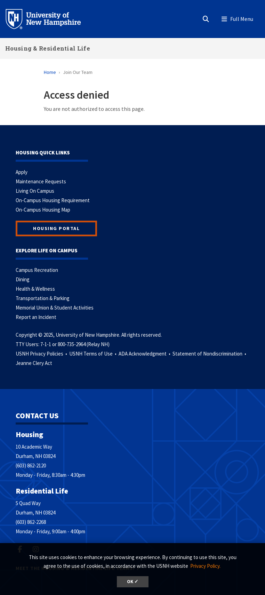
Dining (23, 279)
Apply (21, 172)
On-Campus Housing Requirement (53, 200)
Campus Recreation (37, 270)
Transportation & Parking (43, 298)
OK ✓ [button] (132, 582)
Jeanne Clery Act (34, 363)
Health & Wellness (35, 288)
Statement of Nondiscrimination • (209, 353)
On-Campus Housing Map (43, 209)
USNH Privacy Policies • (42, 353)
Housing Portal (56, 228)
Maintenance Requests (41, 181)
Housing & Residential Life (47, 48)
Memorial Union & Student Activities (55, 307)
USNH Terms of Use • (93, 353)
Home (50, 72)
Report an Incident (36, 317)
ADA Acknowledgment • (145, 353)
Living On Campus (35, 191)
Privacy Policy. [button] (205, 566)
